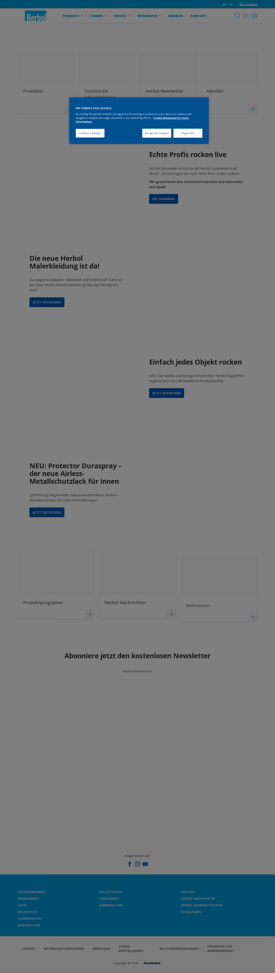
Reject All (188, 133)
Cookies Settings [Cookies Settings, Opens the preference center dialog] (90, 133)
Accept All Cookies (157, 133)
